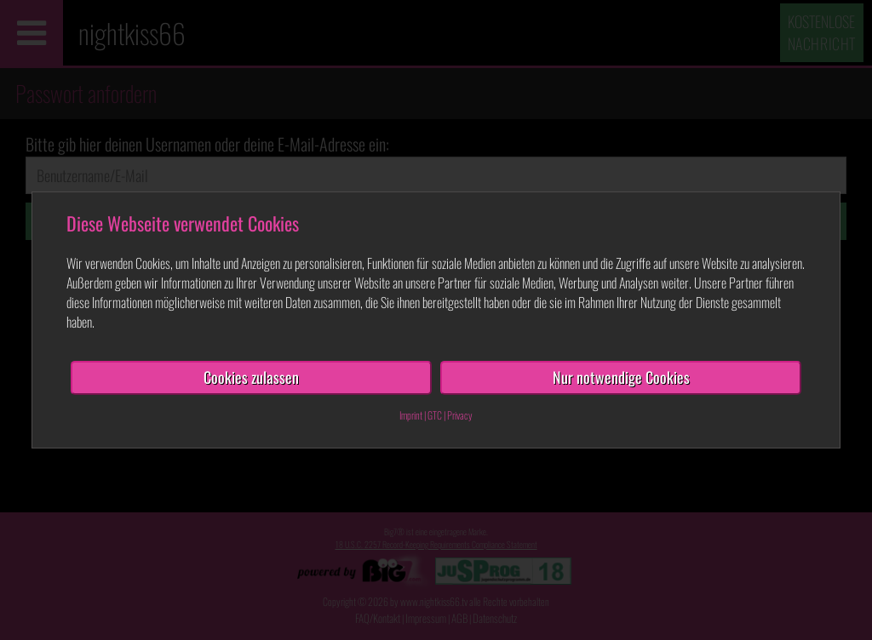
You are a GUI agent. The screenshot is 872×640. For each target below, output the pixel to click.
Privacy (460, 415)
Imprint (410, 415)
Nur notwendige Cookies (621, 377)
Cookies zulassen (251, 377)
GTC (434, 415)
